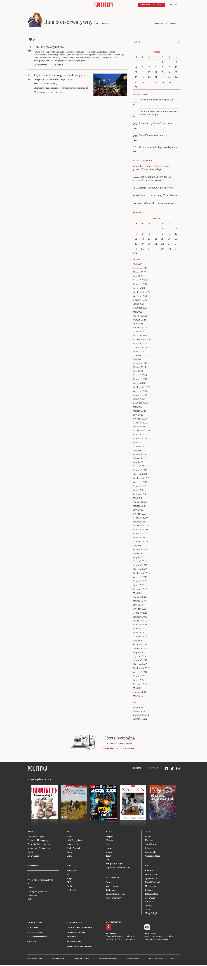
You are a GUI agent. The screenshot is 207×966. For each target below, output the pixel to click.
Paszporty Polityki (114, 863)
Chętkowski (150, 852)
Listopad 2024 (140, 336)
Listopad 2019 (140, 569)
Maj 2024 (137, 359)
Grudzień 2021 (140, 470)
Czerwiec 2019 (140, 589)
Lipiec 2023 (139, 399)
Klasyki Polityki (152, 882)
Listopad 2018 (140, 617)
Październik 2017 (141, 668)
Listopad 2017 (140, 664)
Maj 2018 (137, 641)
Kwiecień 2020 (140, 549)
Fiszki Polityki (150, 933)
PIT (68, 874)
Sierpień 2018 (140, 629)
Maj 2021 (137, 498)
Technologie (111, 890)
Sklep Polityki (151, 913)
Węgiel (70, 878)
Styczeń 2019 (140, 609)
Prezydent (32, 895)
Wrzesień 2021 (140, 482)
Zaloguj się (138, 707)
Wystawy (110, 852)
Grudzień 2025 (140, 284)
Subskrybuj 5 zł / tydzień (151, 5)
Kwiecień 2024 (140, 363)
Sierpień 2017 (140, 676)
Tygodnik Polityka (35, 836)
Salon (30, 852)
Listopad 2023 (140, 383)
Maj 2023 (137, 407)
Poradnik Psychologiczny (39, 844)
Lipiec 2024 (139, 351)
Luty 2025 (138, 324)
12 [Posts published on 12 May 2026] (143, 72)
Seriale (109, 848)
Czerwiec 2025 (140, 308)
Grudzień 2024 (140, 332)
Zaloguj (173, 5)
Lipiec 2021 (138, 490)
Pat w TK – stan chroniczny (160, 203)
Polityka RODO (73, 937)
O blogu (173, 24)
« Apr (135, 86)
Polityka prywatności (76, 933)
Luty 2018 (138, 652)
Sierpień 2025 (140, 300)
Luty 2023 (138, 415)
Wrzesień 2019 (140, 577)
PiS (29, 884)
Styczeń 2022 (140, 466)
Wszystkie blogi (152, 856)
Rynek (69, 866)
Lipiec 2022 (139, 443)
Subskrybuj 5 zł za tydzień (118, 749)
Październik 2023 (141, 387)
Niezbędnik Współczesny (39, 848)
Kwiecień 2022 (140, 454)
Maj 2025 (137, 312)
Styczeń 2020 (140, 561)
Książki (109, 836)
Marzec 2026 (139, 272)
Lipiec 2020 (139, 538)
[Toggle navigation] (31, 5)
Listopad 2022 (140, 427)
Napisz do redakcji (35, 933)
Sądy (29, 899)
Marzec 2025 (139, 320)
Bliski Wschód (73, 848)
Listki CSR (71, 890)
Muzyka (109, 840)
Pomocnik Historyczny (37, 840)
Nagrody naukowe (114, 898)
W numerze (31, 832)
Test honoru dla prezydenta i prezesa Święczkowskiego (152, 168)
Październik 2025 (141, 292)
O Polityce (31, 942)
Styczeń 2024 (140, 375)
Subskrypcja (152, 768)
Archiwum (150, 898)
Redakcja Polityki (34, 923)
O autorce (159, 24)
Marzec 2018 (139, 648)
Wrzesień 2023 (140, 391)
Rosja (69, 852)
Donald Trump (73, 844)
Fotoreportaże (151, 894)
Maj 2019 (137, 593)
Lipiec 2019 (138, 585)
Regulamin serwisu (75, 923)
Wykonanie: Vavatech (133, 959)
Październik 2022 (141, 431)
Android (113, 933)
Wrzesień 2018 (140, 625)
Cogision (107, 959)
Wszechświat (112, 886)
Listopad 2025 (140, 288)
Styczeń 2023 (140, 419)
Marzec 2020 (139, 553)
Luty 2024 (138, 371)
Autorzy (149, 901)
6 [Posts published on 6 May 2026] (149, 67)
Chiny (69, 856)
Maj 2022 (137, 450)
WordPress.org (140, 719)
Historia (149, 870)
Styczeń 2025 (140, 328)
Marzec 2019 (139, 601)
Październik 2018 (141, 621)
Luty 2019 (138, 605)
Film (108, 844)
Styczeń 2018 (140, 656)
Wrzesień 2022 (140, 435)
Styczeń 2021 (139, 514)
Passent (148, 836)
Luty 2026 (138, 276)
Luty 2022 (138, 462)
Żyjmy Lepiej (33, 856)
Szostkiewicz (151, 844)
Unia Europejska (74, 840)
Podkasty (149, 890)
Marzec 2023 (139, 411)
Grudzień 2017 (140, 660)
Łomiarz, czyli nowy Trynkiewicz (155, 188)
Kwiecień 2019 (140, 597)
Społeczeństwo (152, 878)
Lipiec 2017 (138, 680)
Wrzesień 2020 (140, 530)
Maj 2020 (137, 546)
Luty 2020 (138, 557)
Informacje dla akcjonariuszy (79, 947)
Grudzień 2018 (140, 613)
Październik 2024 (141, 340)
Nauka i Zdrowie (112, 877)
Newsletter (137, 768)
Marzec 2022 (139, 458)
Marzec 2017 (139, 696)
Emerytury (72, 870)
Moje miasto (150, 886)
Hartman (149, 840)
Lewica (30, 887)
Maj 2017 (137, 688)
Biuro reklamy (33, 928)
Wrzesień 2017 (140, 672)
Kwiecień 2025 (140, 316)
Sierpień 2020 (140, 534)
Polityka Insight (58, 959)
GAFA (69, 886)
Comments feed (141, 715)
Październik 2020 (141, 526)
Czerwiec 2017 (140, 684)
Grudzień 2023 (140, 379)
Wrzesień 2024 (140, 344)
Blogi (147, 832)
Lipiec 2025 (139, 304)
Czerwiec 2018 (140, 637)
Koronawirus (33, 866)
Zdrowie (110, 882)
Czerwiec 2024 (140, 355)
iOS (107, 933)
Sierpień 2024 (140, 348)
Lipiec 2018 (138, 633)
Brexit (69, 836)
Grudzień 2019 (140, 565)
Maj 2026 (137, 264)
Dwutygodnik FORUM (35, 959)
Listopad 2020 (140, 522)
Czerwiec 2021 (140, 494)
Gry (107, 859)
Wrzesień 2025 (140, 296)
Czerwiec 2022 (140, 447)
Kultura (109, 832)
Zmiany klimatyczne (115, 894)
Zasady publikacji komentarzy (79, 928)
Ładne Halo (113, 959)
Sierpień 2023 (140, 395)
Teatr (108, 856)
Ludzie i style (151, 874)
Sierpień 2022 (140, 439)
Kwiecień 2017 (140, 692)
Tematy (148, 905)
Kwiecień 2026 (140, 268)
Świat (69, 832)
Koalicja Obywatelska (37, 891)
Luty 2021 (138, 510)
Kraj (29, 875)
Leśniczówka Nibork (82, 959)
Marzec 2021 (139, 506)
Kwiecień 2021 (140, 502)
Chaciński (149, 848)
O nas (147, 909)
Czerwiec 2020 (140, 542)
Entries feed (139, 711)
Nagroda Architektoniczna (118, 867)
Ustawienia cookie (74, 942)
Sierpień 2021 (140, 486)
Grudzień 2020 (140, 518)
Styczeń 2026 (140, 280)
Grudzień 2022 (140, 423)
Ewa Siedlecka (57, 65)
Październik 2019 (141, 573)
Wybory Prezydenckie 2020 (40, 880)
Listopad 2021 (140, 474)
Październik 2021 (141, 478)
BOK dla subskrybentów (37, 937)
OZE (69, 882)
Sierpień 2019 (140, 581)
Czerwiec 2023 (140, 403)
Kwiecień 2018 (140, 645)
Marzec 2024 (139, 367)
